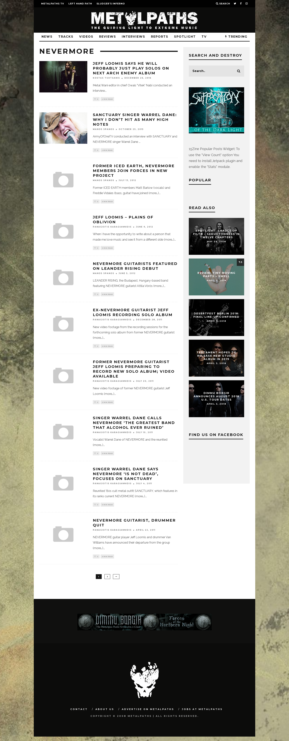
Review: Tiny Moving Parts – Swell (216, 274)
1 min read (107, 151)
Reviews (107, 36)
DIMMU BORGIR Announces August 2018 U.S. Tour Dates (216, 396)
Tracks (65, 36)
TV (204, 36)
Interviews (133, 36)
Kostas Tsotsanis (106, 78)
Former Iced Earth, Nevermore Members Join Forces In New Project (134, 172)
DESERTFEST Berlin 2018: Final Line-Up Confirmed (216, 315)
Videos (86, 36)
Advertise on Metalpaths (148, 713)
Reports (159, 36)
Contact (79, 713)
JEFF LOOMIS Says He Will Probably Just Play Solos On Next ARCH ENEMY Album (131, 68)
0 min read (107, 203)
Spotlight (185, 36)
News (47, 36)
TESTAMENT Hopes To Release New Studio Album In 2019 (217, 356)
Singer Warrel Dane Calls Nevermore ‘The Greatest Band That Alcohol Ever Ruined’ (134, 426)
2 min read (107, 99)
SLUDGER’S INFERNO (111, 3)
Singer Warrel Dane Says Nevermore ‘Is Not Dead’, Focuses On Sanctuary (126, 477)
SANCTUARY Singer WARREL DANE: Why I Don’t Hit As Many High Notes (135, 120)
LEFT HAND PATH (80, 3)
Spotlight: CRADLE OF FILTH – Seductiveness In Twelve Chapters (216, 234)
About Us (104, 713)
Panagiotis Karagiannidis (112, 228)
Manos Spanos (103, 130)
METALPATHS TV (52, 3)
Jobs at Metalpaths (202, 713)
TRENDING (236, 36)
